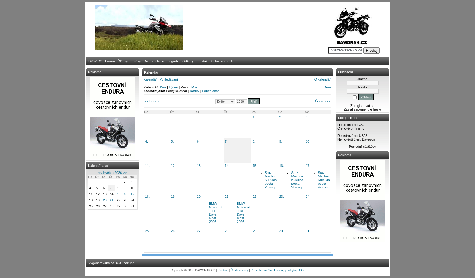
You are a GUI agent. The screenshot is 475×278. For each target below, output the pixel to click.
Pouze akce (210, 91)
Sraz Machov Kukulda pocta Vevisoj (271, 180)
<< (100, 172)
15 (118, 194)
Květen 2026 (112, 172)
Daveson (368, 139)
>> (125, 172)
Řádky (194, 91)
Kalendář (150, 79)
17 (132, 194)
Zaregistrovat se (362, 106)
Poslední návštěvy (362, 146)
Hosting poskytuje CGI (289, 270)
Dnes (327, 87)
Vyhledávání (169, 79)
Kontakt (223, 270)
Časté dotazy (239, 270)
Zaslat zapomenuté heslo (362, 109)
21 (111, 200)
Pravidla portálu (261, 270)
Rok (194, 87)
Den (163, 87)
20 (105, 200)
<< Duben (151, 101)
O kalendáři (322, 79)
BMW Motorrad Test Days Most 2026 (215, 212)
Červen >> (323, 101)
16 (125, 194)
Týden (173, 87)
